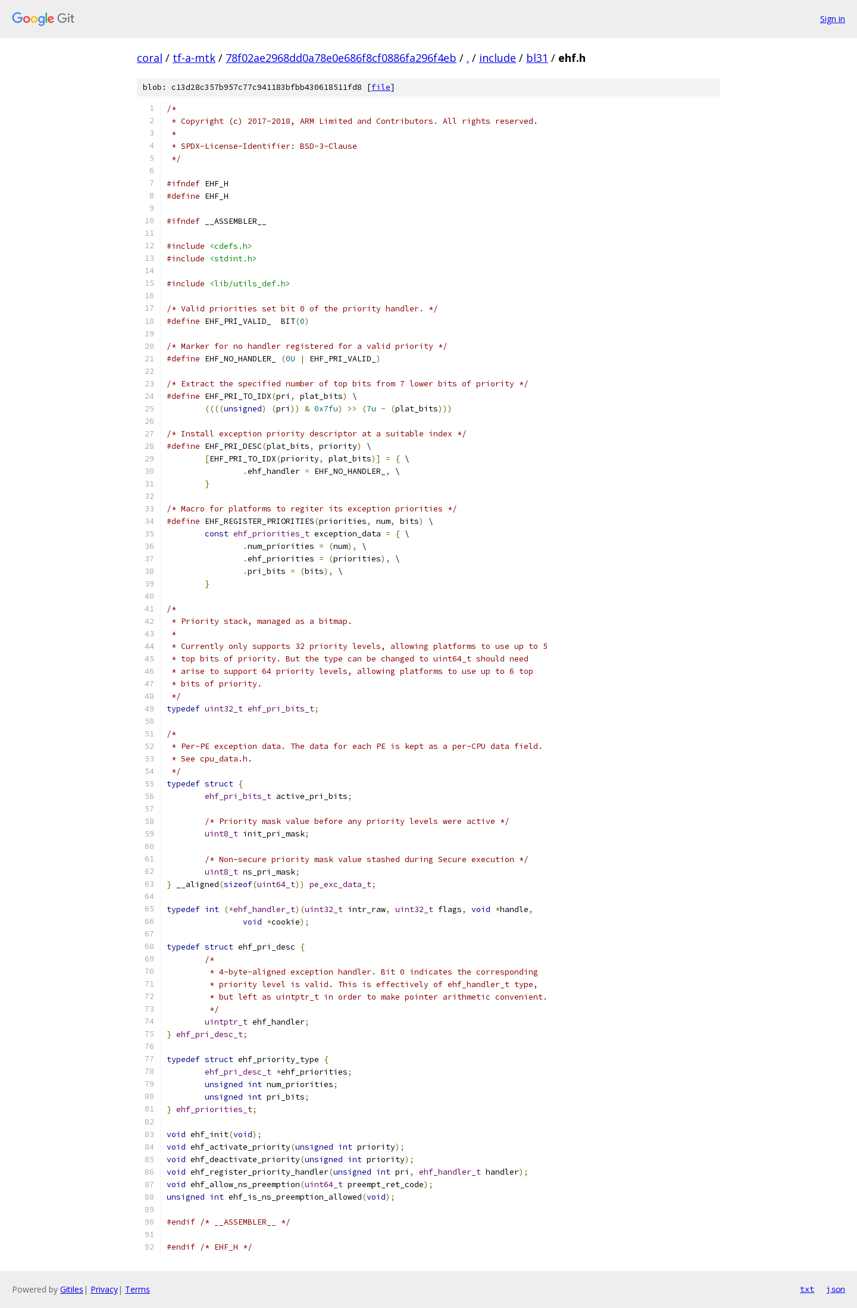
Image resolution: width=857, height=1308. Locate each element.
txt (807, 1289)
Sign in (832, 18)
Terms (137, 1289)
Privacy (104, 1289)
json (835, 1289)
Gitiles (71, 1289)
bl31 (537, 58)
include (497, 58)
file (380, 87)
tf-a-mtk (194, 58)
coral (149, 58)
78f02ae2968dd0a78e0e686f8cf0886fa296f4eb (341, 58)
